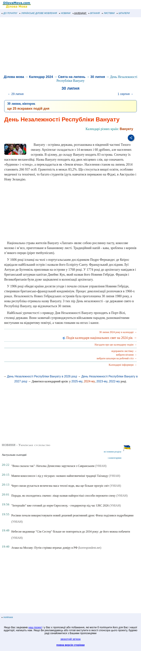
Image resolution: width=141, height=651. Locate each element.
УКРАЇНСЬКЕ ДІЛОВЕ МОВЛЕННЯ (38, 13)
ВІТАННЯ (94, 13)
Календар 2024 (41, 77)
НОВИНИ (65, 13)
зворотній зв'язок (70, 639)
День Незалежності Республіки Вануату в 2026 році (42, 376)
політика (7, 617)
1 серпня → (125, 94)
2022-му (114, 381)
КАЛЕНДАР (79, 13)
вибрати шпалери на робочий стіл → (117, 358)
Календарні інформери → (123, 364)
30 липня (97, 77)
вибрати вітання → (126, 354)
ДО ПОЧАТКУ (9, 13)
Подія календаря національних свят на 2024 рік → (99, 338)
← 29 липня (16, 94)
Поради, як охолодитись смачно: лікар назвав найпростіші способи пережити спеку (63, 495)
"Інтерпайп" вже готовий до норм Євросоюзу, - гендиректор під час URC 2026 (60, 505)
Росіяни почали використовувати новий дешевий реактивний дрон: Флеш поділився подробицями (72, 515)
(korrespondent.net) (89, 547)
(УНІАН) (100, 465)
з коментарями (114, 458)
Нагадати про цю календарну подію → (116, 344)
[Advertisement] (70, 46)
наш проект (35, 627)
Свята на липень (71, 77)
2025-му (76, 381)
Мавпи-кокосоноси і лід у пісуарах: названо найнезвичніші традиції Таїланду (59, 475)
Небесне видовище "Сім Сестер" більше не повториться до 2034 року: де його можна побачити (70, 531)
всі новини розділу (113, 451)
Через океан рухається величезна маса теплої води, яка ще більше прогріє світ (60, 485)
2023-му (101, 381)
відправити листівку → (124, 351)
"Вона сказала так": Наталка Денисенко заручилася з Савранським (52, 465)
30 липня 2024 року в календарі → (118, 332)
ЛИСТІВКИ (108, 13)
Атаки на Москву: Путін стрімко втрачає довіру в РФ (44, 547)
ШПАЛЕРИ (123, 13)
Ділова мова (14, 77)
